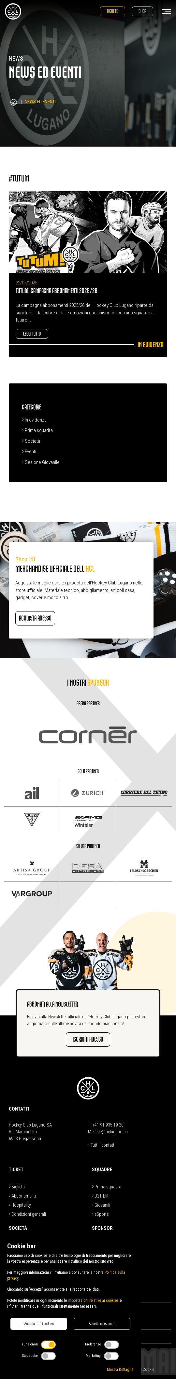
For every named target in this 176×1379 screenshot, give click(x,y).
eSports (100, 1214)
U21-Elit (100, 1196)
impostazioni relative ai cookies (93, 1300)
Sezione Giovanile (41, 462)
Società (31, 441)
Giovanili (101, 1205)
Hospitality (20, 1205)
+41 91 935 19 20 (108, 1125)
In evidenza (34, 420)
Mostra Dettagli (120, 1369)
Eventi (29, 451)
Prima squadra (37, 430)
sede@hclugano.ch (110, 1131)
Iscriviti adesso (88, 1039)
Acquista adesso (35, 618)
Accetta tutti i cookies (39, 1324)
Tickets (112, 11)
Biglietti (17, 1186)
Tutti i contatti (101, 1145)
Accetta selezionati (102, 1324)
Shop (142, 11)
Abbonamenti (22, 1196)
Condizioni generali (27, 1214)
